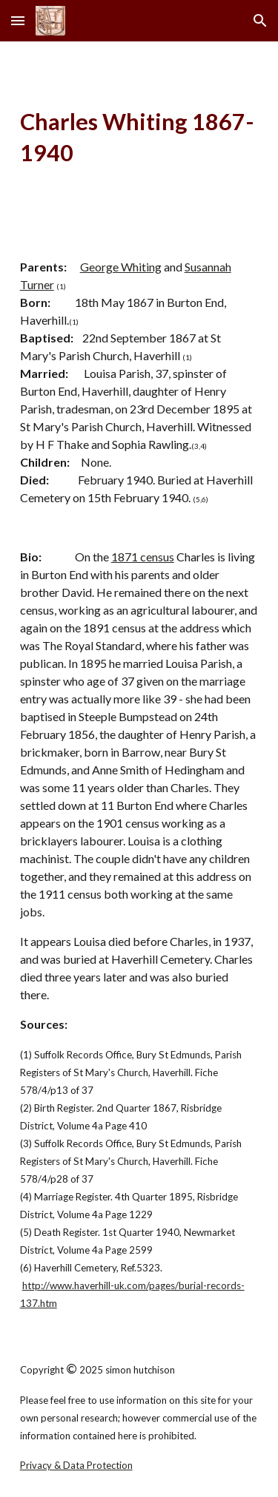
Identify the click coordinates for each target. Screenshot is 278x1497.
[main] (139, 138)
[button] (18, 20)
